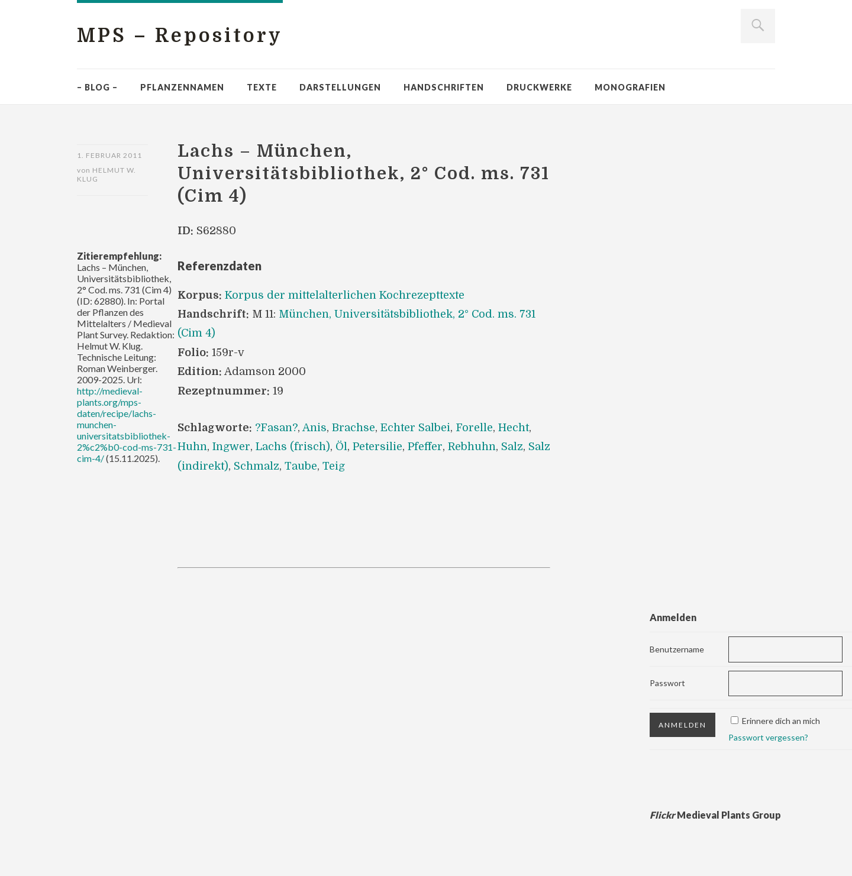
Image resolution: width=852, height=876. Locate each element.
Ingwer (231, 446)
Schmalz (256, 466)
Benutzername (677, 649)
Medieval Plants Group (715, 814)
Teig (333, 466)
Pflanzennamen (182, 87)
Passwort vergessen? (768, 737)
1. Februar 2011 (109, 155)
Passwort (667, 683)
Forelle (474, 428)
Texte (262, 87)
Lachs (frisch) (293, 446)
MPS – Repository (180, 36)
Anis (314, 428)
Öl (341, 446)
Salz (512, 446)
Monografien (630, 87)
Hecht (513, 428)
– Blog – (97, 87)
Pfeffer (425, 446)
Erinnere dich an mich (781, 721)
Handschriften (444, 87)
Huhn (192, 446)
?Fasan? (276, 428)
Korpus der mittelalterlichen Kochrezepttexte (344, 295)
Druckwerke (539, 87)
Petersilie (377, 446)
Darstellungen (340, 87)
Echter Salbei (415, 428)
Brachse (353, 428)
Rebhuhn (472, 446)
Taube (301, 466)
